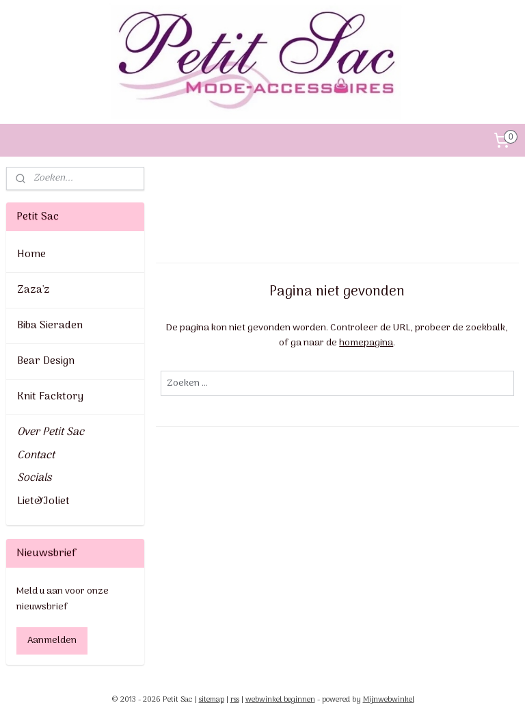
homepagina (367, 343)
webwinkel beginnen (280, 700)
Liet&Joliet (43, 501)
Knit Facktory (50, 397)
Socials (34, 478)
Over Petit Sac (50, 432)
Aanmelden (52, 640)
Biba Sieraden (50, 325)
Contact (36, 455)
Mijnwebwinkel (388, 700)
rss (234, 700)
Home (31, 254)
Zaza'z (33, 290)
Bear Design (46, 361)
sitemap (211, 700)
